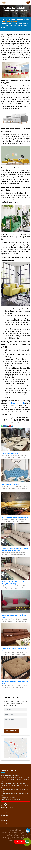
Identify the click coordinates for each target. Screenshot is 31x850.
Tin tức (15, 13)
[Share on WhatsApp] (2, 425)
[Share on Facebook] (4, 425)
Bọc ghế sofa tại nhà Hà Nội (10, 453)
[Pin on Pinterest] (10, 425)
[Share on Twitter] (6, 425)
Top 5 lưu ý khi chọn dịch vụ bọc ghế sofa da (15, 517)
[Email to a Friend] (8, 425)
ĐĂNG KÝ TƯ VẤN (11, 731)
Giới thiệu (5, 815)
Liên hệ (4, 823)
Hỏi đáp (4, 818)
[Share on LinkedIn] (12, 425)
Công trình (5, 820)
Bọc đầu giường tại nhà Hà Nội (11, 484)
